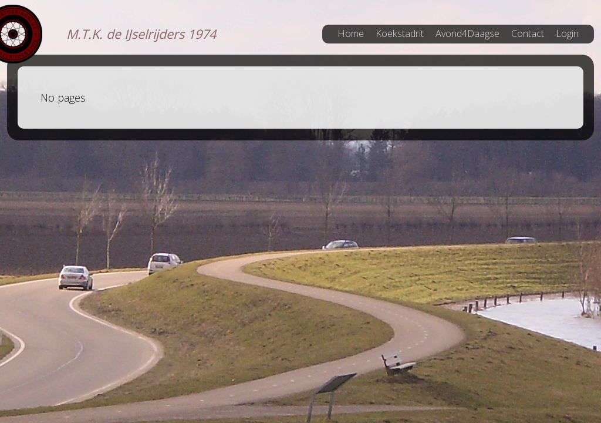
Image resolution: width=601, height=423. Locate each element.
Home (350, 33)
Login (567, 33)
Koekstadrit (400, 33)
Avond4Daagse (467, 33)
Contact (527, 33)
